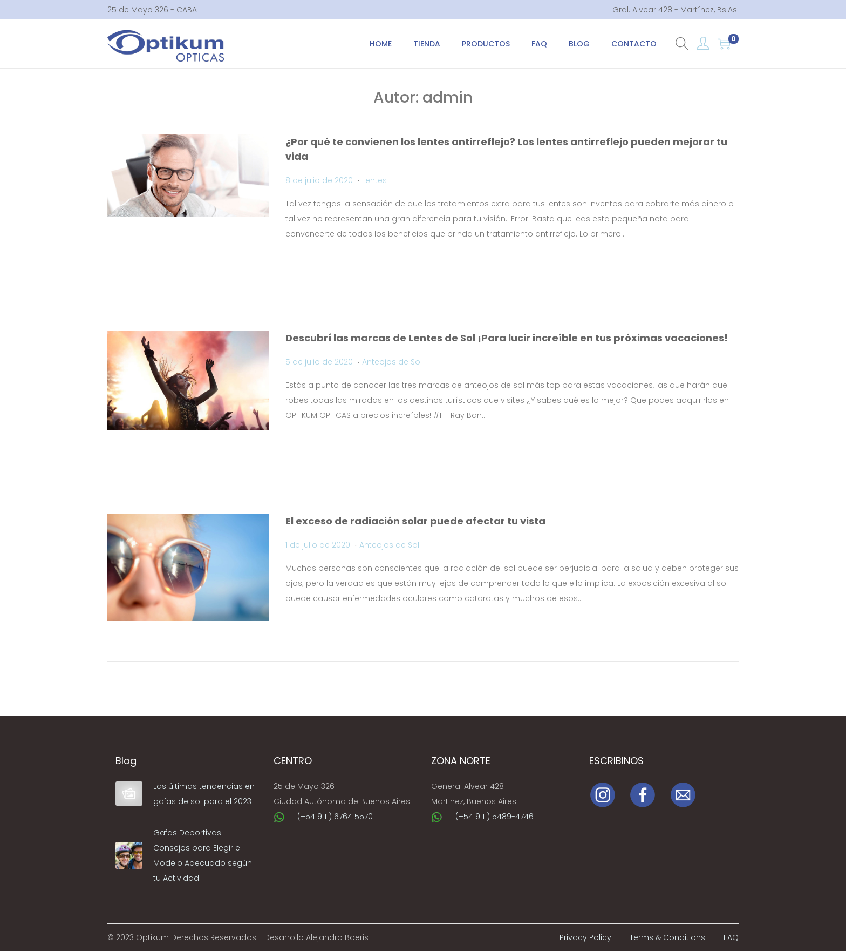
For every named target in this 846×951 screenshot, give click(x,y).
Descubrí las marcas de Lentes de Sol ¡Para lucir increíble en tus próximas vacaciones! (506, 338)
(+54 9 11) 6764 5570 (335, 816)
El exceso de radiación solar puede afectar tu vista (415, 521)
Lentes (374, 180)
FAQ (731, 937)
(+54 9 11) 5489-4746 (494, 816)
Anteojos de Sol (392, 361)
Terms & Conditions (667, 937)
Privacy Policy (585, 937)
